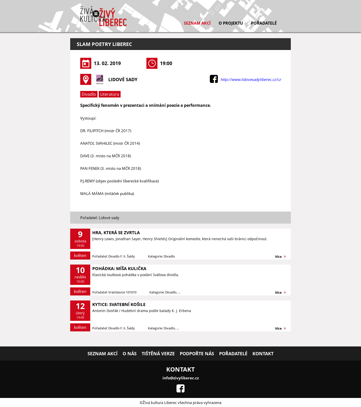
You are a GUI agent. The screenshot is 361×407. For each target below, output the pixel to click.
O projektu (231, 23)
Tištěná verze (158, 353)
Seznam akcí (197, 23)
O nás (130, 353)
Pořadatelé (264, 23)
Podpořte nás (197, 353)
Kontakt (263, 353)
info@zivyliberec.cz (180, 377)
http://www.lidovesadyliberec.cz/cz (250, 79)
